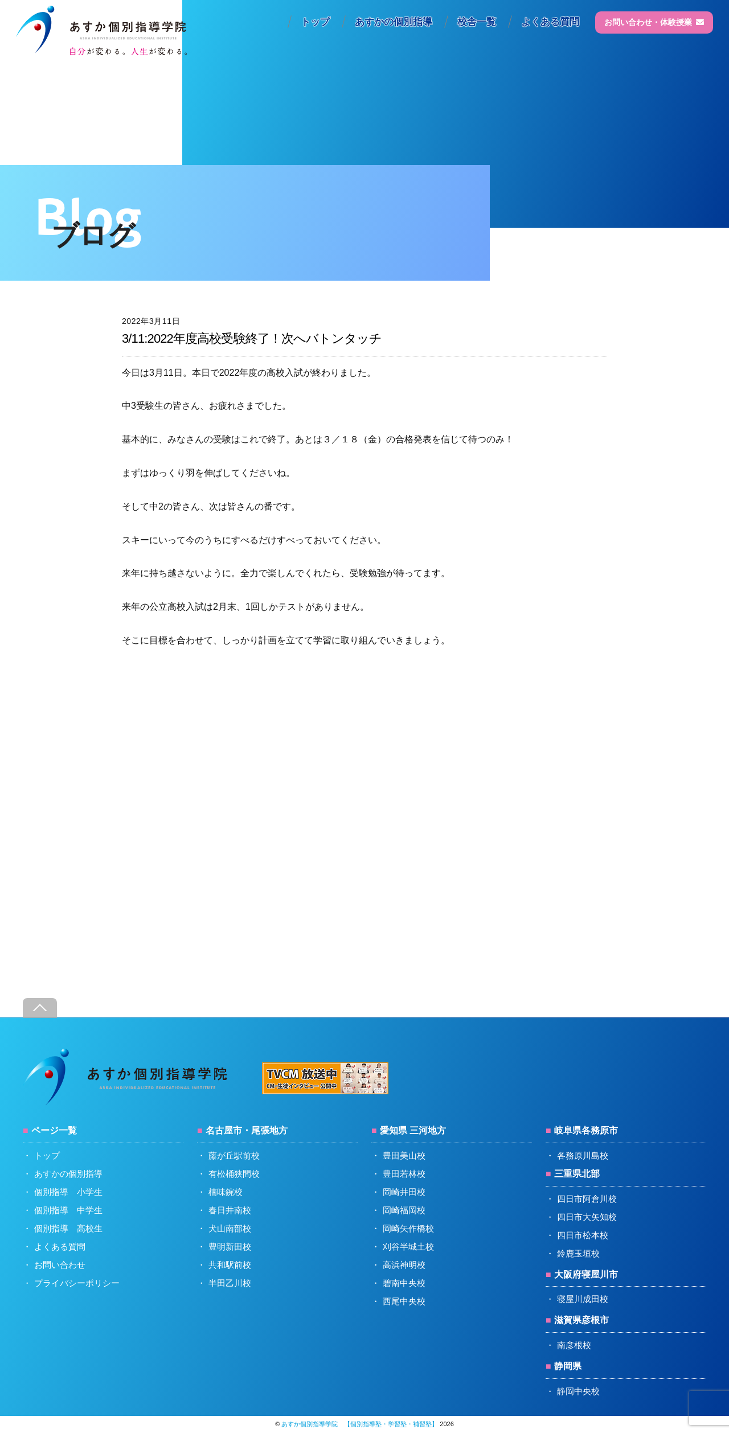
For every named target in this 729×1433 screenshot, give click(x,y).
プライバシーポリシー (77, 1283)
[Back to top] (40, 1008)
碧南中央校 (404, 1283)
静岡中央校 (578, 1391)
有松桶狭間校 (234, 1174)
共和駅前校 (229, 1265)
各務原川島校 (582, 1155)
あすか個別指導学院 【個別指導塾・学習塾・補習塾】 (359, 1423)
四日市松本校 (582, 1235)
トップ (315, 22)
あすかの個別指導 (393, 22)
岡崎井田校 (404, 1192)
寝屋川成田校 (582, 1299)
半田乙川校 (229, 1283)
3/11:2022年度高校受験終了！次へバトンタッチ (252, 338)
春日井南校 (229, 1210)
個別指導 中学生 (68, 1210)
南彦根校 (574, 1345)
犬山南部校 (229, 1228)
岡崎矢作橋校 (408, 1228)
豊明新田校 (229, 1246)
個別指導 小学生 (68, 1192)
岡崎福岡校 (404, 1210)
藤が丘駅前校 (234, 1155)
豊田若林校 (404, 1174)
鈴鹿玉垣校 (578, 1253)
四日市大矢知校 (587, 1217)
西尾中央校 (404, 1301)
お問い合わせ (59, 1265)
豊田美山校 (404, 1155)
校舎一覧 (476, 22)
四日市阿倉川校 (587, 1199)
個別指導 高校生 (68, 1228)
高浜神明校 (404, 1265)
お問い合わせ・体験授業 (654, 22)
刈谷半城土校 (408, 1246)
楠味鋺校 (225, 1192)
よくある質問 (550, 22)
